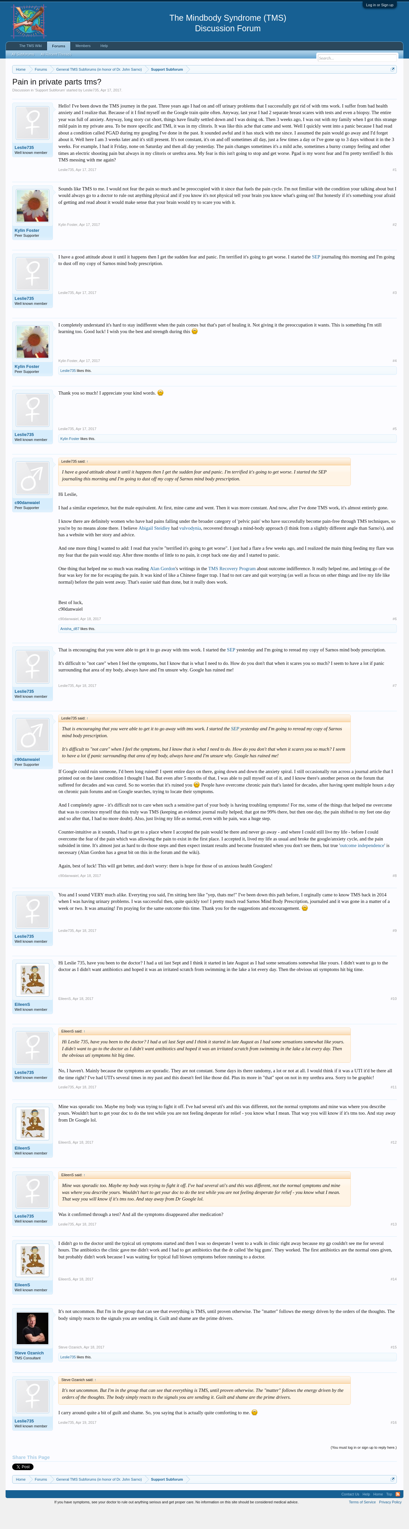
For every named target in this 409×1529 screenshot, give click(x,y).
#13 (394, 1244)
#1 (395, 189)
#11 (394, 1107)
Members (83, 46)
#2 (395, 244)
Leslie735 (91, 110)
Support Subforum (49, 110)
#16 (394, 1442)
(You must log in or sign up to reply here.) (364, 1467)
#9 (395, 950)
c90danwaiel (27, 522)
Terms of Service (362, 1522)
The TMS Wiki (30, 46)
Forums (58, 46)
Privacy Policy (390, 1522)
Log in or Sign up (379, 5)
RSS (398, 1514)
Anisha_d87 (69, 648)
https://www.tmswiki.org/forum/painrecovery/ (313, 85)
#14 (394, 1299)
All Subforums (23, 54)
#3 (395, 312)
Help (104, 46)
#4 (395, 380)
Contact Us (350, 1514)
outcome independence (362, 865)
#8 (395, 895)
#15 (394, 1367)
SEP (316, 276)
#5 (395, 448)
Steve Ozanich (29, 1372)
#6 (395, 639)
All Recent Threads (56, 54)
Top (389, 1514)
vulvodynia (190, 547)
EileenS (22, 1024)
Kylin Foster (26, 250)
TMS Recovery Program (232, 588)
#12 (394, 1162)
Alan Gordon (162, 588)
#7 (395, 705)
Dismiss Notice (391, 84)
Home (378, 1514)
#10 (394, 1018)
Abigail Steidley (154, 547)
